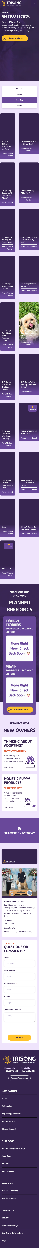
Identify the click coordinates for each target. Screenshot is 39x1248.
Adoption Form (16, 38)
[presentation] (19, 1027)
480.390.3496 (9, 924)
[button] (34, 3)
